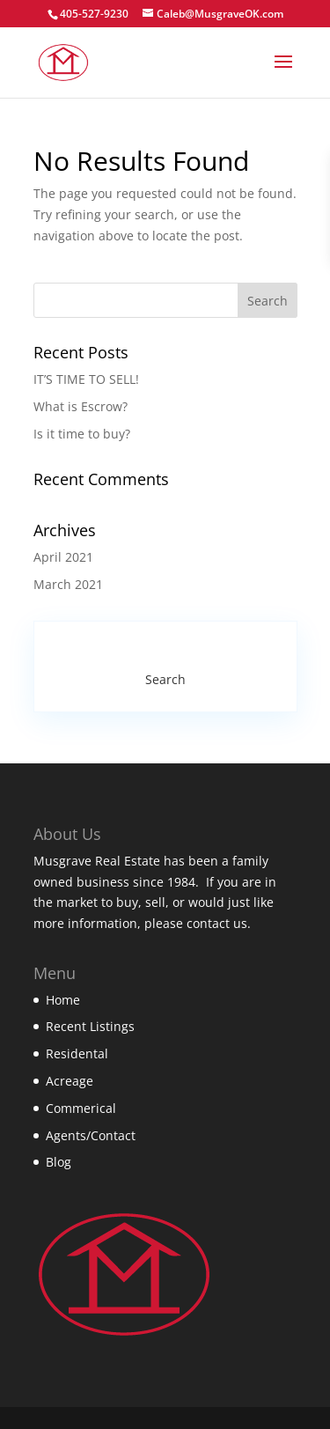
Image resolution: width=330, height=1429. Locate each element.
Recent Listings (90, 1026)
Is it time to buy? (81, 433)
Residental (77, 1053)
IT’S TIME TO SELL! (86, 379)
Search (165, 679)
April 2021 (63, 557)
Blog (58, 1161)
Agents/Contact (91, 1135)
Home (63, 999)
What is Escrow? (80, 406)
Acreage (69, 1080)
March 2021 (68, 584)
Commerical (81, 1108)
